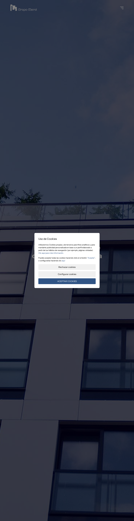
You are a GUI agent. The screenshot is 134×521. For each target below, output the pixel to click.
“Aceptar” (91, 258)
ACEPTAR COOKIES (67, 281)
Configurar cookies (67, 274)
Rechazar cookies (67, 267)
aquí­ (63, 260)
